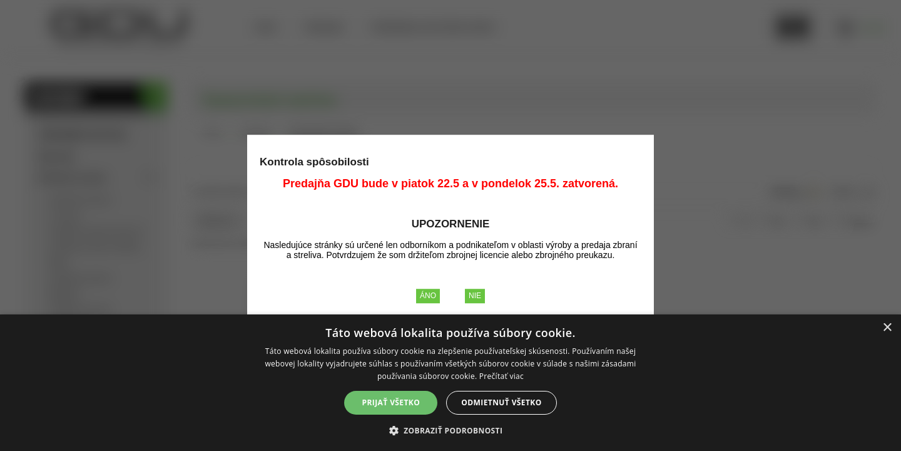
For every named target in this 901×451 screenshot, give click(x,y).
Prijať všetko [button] (391, 402)
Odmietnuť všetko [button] (501, 402)
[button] (451, 430)
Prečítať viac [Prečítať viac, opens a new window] (501, 376)
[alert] (450, 382)
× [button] (887, 328)
